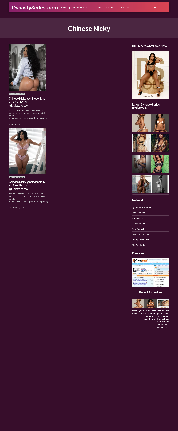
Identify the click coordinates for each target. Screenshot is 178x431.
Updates (21, 94)
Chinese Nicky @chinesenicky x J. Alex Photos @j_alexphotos (26, 102)
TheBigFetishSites (140, 239)
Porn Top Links (138, 229)
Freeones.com (139, 212)
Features (12, 94)
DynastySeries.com (35, 7)
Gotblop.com (138, 218)
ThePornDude (138, 245)
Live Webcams (138, 223)
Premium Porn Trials (141, 234)
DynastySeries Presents (143, 207)
